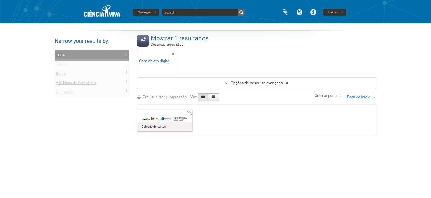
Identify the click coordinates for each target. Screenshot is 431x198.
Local (61, 55)
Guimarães (65, 93)
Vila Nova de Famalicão (76, 84)
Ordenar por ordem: (330, 96)
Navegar (144, 12)
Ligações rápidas (313, 11)
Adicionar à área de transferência (189, 113)
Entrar (333, 12)
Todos (61, 65)
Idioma (299, 11)
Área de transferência (285, 11)
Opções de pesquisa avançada (257, 83)
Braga (61, 74)
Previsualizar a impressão (162, 97)
